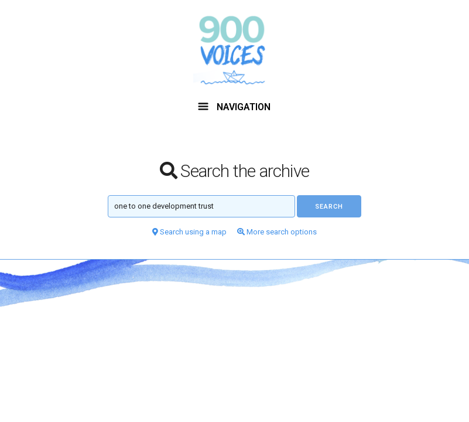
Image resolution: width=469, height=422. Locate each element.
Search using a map (189, 231)
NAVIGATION (234, 107)
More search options (277, 231)
